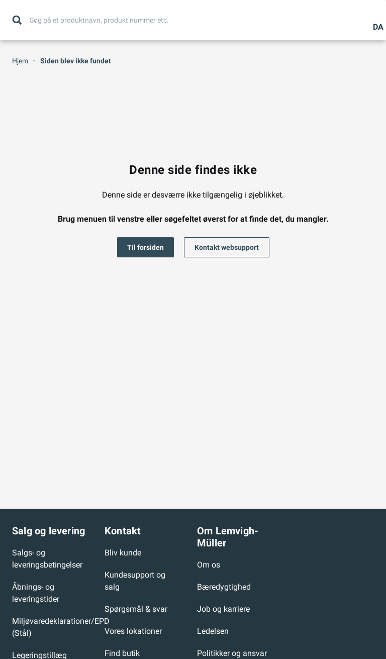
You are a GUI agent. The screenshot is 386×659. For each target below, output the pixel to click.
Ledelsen (213, 631)
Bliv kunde (123, 552)
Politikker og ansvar (232, 653)
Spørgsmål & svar (136, 609)
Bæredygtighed (224, 587)
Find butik (122, 653)
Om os (208, 565)
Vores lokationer (133, 631)
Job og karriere (223, 609)
